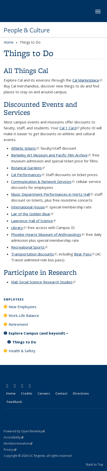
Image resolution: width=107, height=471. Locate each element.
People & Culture (27, 30)
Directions (81, 393)
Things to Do (24, 341)
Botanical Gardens (28, 167)
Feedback (14, 401)
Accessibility (14, 437)
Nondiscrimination (18, 443)
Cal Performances (27, 174)
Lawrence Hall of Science (33, 220)
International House (29, 207)
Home (9, 42)
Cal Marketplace (87, 80)
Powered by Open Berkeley (24, 431)
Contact (61, 393)
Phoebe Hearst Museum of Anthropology (47, 234)
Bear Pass (84, 254)
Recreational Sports (29, 247)
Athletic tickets (25, 148)
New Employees (22, 306)
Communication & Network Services (42, 181)
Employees (14, 299)
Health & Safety (22, 350)
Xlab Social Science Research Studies (43, 281)
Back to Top (94, 464)
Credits (26, 393)
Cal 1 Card (69, 127)
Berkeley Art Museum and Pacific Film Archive (51, 155)
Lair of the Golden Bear (32, 213)
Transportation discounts (34, 254)
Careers (44, 393)
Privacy (10, 449)
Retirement (18, 324)
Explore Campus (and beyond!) (38, 335)
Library (18, 227)
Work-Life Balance (24, 315)
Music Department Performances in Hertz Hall (52, 194)
